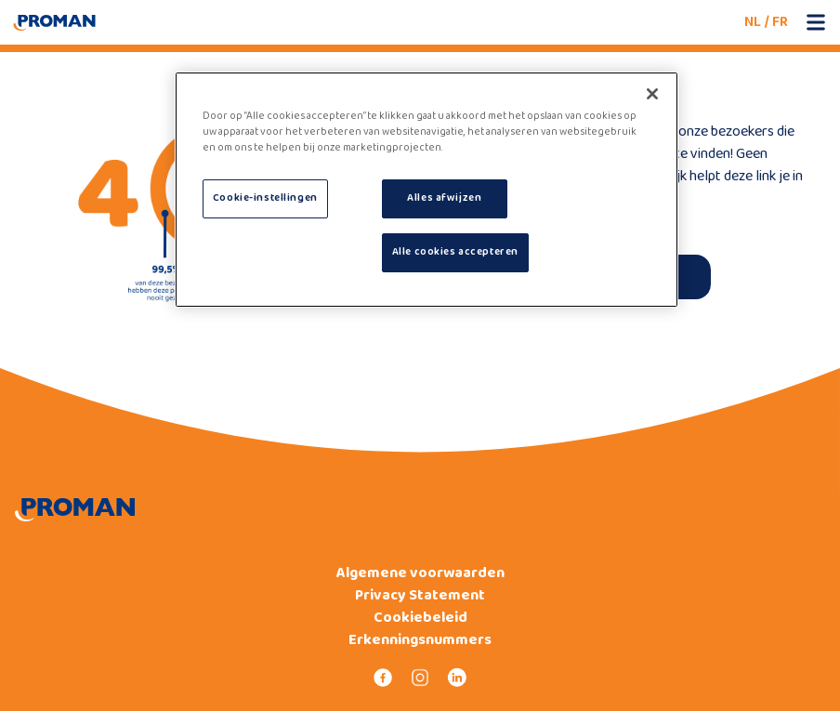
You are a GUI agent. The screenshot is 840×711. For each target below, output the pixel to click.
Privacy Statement (420, 596)
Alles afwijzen (444, 198)
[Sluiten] (652, 93)
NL (752, 21)
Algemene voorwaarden (420, 573)
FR (780, 21)
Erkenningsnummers (420, 640)
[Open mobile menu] (816, 22)
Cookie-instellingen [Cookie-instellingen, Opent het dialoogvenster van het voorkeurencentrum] (265, 198)
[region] (426, 190)
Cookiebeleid (420, 618)
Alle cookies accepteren (455, 252)
